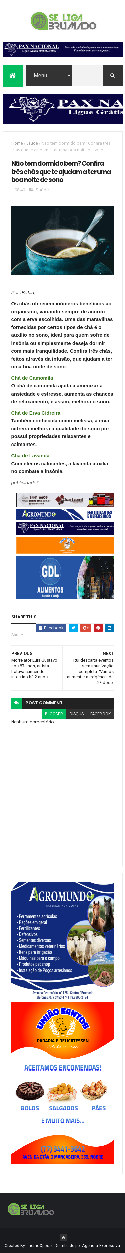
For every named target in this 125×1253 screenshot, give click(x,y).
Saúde (32, 143)
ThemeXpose (39, 1245)
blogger (54, 714)
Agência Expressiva (101, 1245)
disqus (77, 714)
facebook (100, 714)
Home (17, 143)
